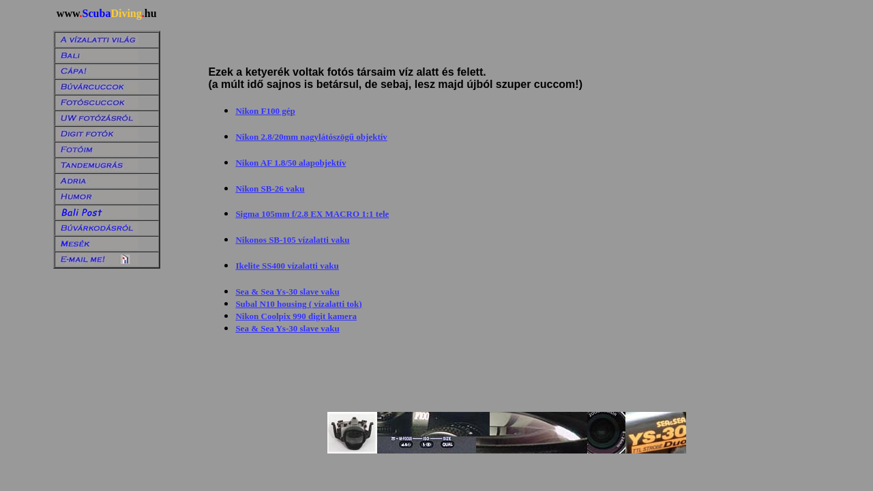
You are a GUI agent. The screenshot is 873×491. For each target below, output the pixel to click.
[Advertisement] (369, 30)
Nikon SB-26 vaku (269, 188)
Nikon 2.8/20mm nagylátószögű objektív (311, 137)
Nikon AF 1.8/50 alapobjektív (290, 163)
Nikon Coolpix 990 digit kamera (296, 316)
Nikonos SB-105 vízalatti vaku (292, 240)
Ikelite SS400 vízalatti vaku (286, 266)
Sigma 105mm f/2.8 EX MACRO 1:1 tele (312, 214)
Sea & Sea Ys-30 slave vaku (287, 291)
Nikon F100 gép (265, 111)
